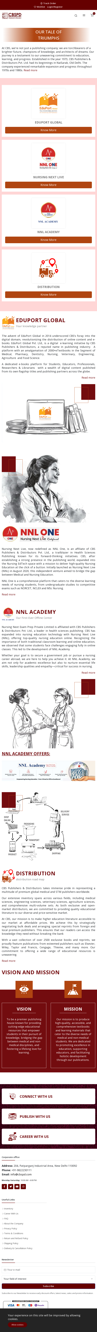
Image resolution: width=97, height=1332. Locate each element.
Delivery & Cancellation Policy (18, 1248)
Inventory (8, 1208)
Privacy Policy (10, 1228)
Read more (30, 70)
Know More (48, 130)
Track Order (48, 3)
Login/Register (55, 6)
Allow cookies (17, 1324)
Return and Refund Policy (16, 1238)
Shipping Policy (11, 1243)
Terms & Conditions (13, 1233)
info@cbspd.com (21, 1174)
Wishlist (40, 6)
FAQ (6, 1218)
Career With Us (11, 1213)
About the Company (13, 1223)
